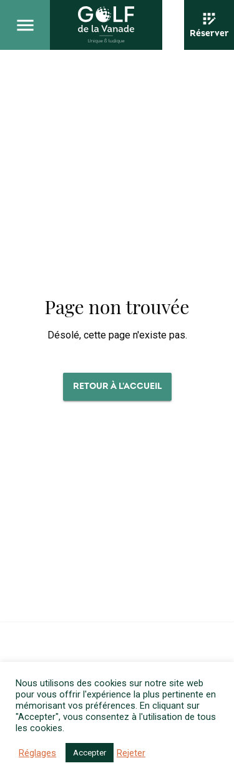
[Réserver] (209, 25)
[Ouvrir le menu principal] (25, 25)
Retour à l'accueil (117, 386)
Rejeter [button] (131, 753)
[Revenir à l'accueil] (106, 25)
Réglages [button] (37, 753)
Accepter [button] (89, 752)
